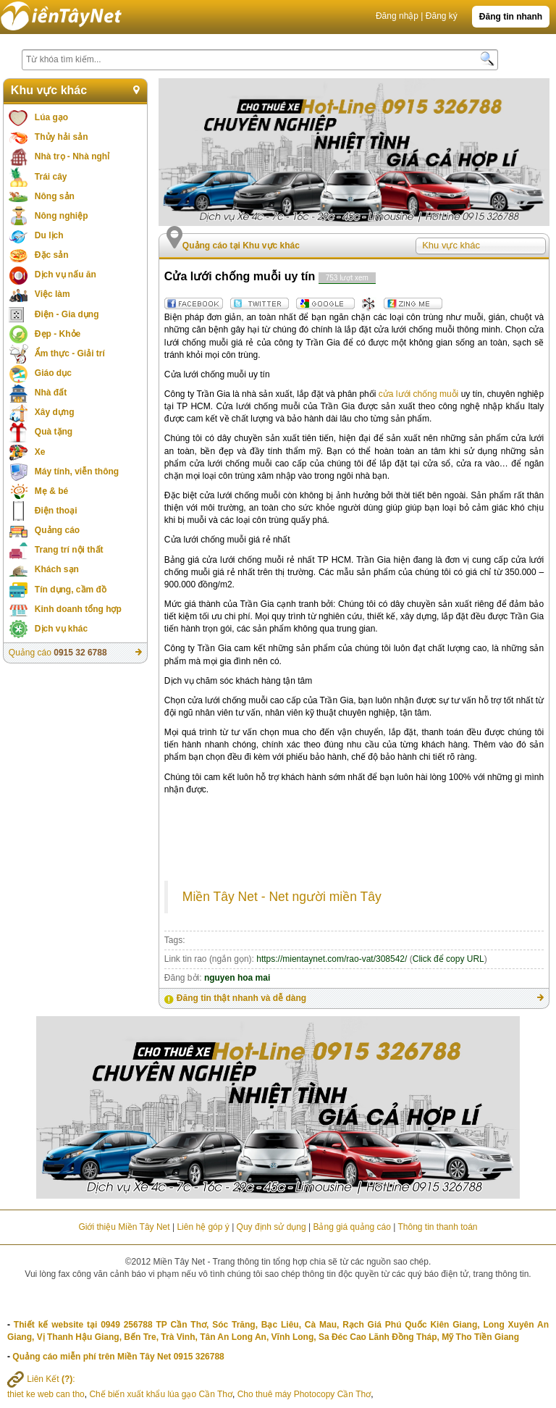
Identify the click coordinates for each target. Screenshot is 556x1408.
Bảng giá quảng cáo (351, 1227)
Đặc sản (52, 255)
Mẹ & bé (51, 491)
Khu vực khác (49, 90)
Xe (40, 452)
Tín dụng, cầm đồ (70, 589)
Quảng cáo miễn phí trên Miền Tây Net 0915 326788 (118, 1357)
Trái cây (51, 177)
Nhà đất (51, 392)
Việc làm (52, 294)
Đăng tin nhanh (510, 17)
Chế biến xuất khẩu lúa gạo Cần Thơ (160, 1394)
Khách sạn (57, 569)
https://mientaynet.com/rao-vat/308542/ (331, 959)
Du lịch (49, 235)
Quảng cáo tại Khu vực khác (241, 245)
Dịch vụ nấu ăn (65, 274)
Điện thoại (56, 511)
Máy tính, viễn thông (77, 471)
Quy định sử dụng (271, 1227)
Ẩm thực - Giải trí (70, 353)
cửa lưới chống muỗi (418, 394)
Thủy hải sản (61, 137)
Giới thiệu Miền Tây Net (123, 1227)
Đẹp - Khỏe (57, 334)
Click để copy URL (448, 959)
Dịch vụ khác (61, 629)
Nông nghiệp (61, 216)
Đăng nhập (397, 16)
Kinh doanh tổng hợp (78, 609)
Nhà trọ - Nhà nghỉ (72, 156)
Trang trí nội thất (69, 550)
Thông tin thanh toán (437, 1227)
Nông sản (55, 196)
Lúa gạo (51, 117)
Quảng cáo (57, 530)
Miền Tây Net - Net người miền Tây (282, 896)
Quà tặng (53, 432)
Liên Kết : (41, 1379)
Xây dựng (55, 412)
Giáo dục (53, 373)
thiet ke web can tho (46, 1394)
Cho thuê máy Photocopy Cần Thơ (304, 1394)
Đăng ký (442, 16)
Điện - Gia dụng (67, 314)
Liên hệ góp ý (203, 1227)
